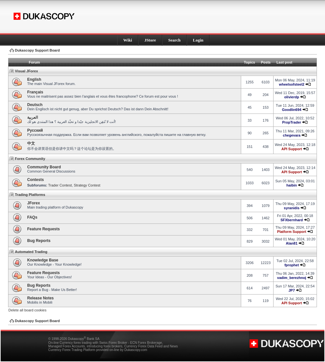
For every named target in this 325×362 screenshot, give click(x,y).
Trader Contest (60, 185)
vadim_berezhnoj (291, 278)
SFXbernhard (291, 220)
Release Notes (40, 298)
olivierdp (291, 97)
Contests (35, 179)
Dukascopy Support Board (37, 50)
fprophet (292, 265)
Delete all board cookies (27, 310)
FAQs (32, 217)
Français (35, 92)
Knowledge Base (42, 260)
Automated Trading (31, 252)
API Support (291, 149)
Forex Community (30, 159)
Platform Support (291, 232)
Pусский (35, 130)
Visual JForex (26, 71)
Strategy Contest (87, 185)
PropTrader (291, 122)
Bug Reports (38, 240)
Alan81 (291, 243)
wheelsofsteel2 (291, 84)
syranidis (291, 208)
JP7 (291, 290)
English (34, 79)
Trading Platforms (30, 195)
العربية (32, 117)
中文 (31, 143)
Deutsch (34, 105)
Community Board (44, 167)
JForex (33, 203)
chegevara (291, 135)
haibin (291, 185)
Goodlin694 (291, 110)
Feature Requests (43, 229)
